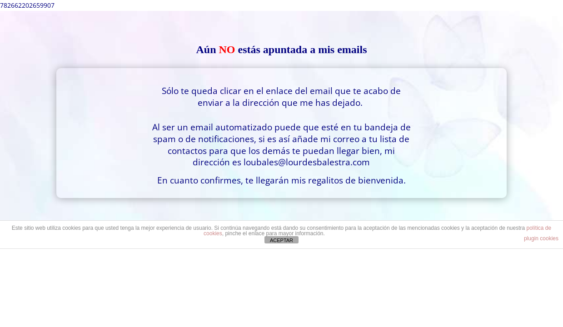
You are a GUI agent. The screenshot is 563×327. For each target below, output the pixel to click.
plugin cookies (541, 238)
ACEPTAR (281, 240)
